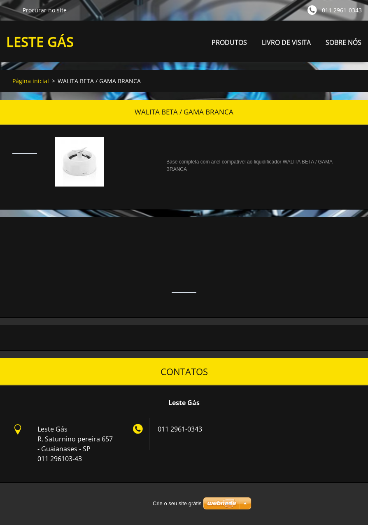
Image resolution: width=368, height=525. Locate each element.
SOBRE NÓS (343, 42)
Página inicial (30, 81)
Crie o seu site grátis (177, 503)
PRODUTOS (229, 44)
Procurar (11, 9)
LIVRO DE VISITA (286, 42)
